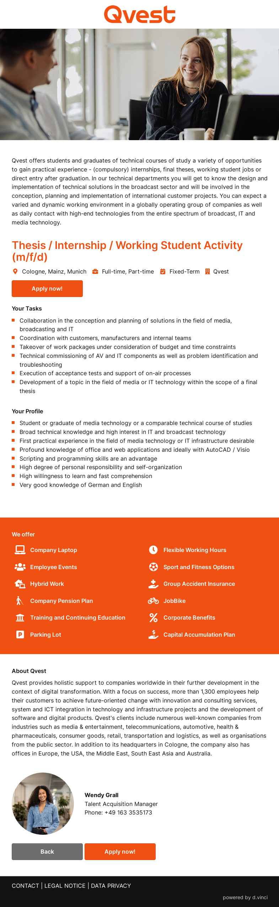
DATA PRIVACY (111, 886)
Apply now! (47, 288)
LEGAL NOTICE (65, 886)
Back (47, 851)
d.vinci (260, 897)
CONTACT (25, 886)
